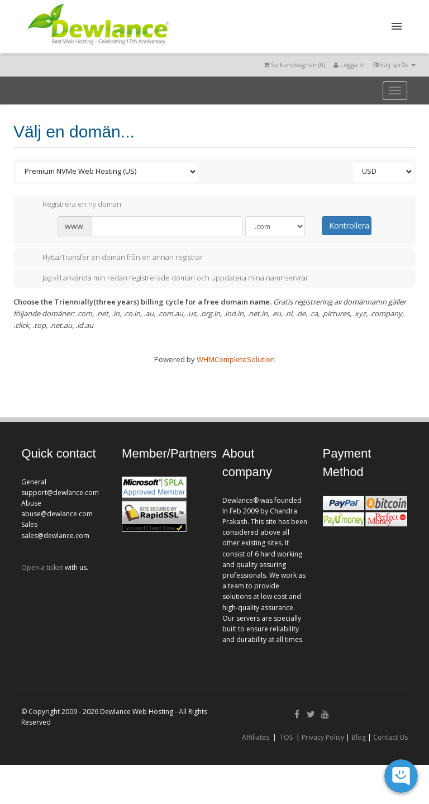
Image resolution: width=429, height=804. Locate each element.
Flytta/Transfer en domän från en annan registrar (114, 258)
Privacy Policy (323, 737)
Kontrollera (349, 225)
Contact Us (390, 737)
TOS (286, 737)
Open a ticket (42, 567)
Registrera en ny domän (73, 204)
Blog (358, 737)
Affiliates (255, 737)
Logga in (349, 64)
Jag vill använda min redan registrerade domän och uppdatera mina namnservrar (166, 278)
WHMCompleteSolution (236, 359)
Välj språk (394, 64)
